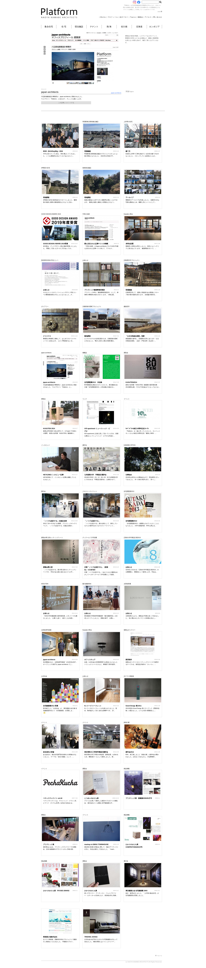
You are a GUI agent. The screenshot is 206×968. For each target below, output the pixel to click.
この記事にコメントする (66, 102)
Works (103, 17)
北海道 (139, 26)
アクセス (148, 17)
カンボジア (154, 26)
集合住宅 (49, 26)
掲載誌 (140, 17)
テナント (94, 26)
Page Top (158, 955)
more (160, 11)
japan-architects (116, 93)
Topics (133, 17)
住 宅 (63, 26)
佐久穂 (124, 26)
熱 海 (109, 26)
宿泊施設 (79, 26)
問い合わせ (157, 17)
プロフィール (113, 17)
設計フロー (124, 17)
